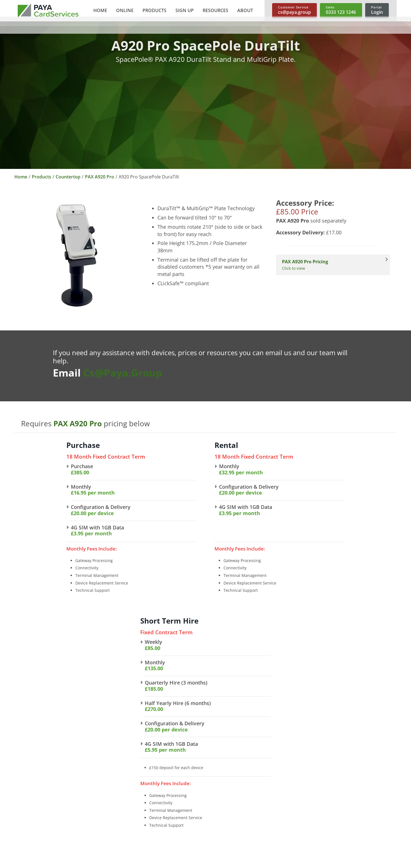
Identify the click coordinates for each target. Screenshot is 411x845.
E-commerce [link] (185, 761)
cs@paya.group (122, 373)
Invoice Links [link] (185, 797)
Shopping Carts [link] (188, 779)
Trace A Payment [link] (344, 797)
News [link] (100, 788)
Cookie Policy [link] (30, 826)
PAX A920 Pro (99, 177)
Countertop (68, 177)
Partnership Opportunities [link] (122, 779)
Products (41, 177)
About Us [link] (104, 761)
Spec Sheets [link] (339, 779)
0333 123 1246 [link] (29, 767)
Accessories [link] (262, 797)
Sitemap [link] (25, 835)
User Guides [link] (339, 770)
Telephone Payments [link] (194, 770)
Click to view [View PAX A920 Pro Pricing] (330, 265)
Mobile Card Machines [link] (273, 779)
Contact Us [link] (106, 797)
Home (20, 177)
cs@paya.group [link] (30, 791)
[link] (48, 10)
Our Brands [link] (106, 770)
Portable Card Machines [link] (274, 770)
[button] (124, 10)
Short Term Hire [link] (266, 788)
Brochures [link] (337, 761)
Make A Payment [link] (344, 788)
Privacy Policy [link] (31, 817)
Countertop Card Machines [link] (278, 761)
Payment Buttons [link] (190, 788)
